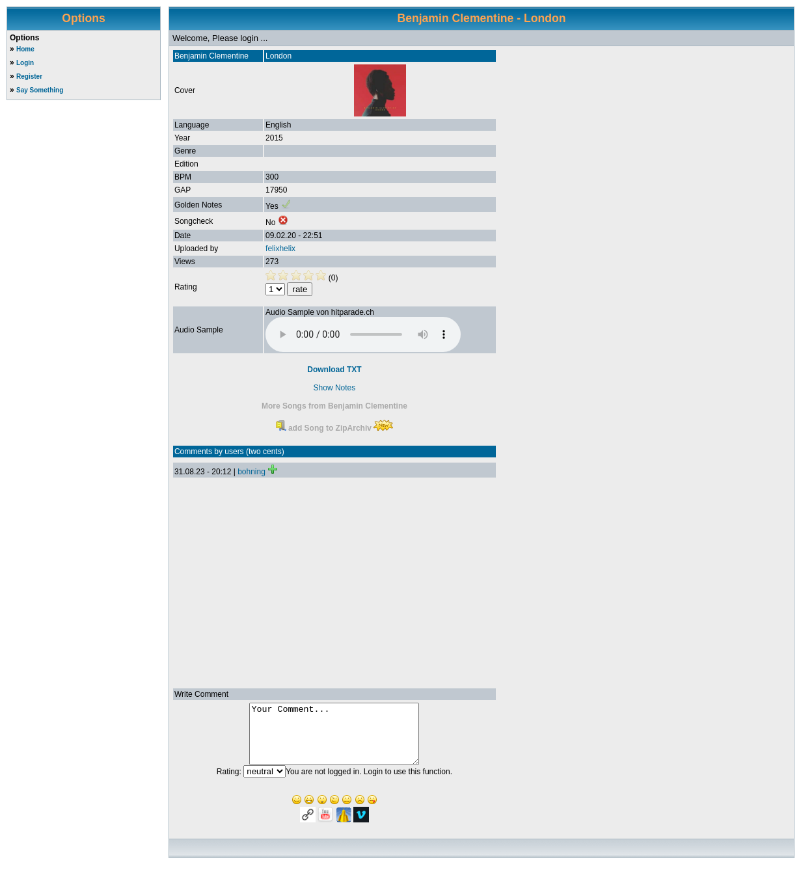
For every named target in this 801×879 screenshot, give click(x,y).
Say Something (39, 90)
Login (25, 62)
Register (29, 76)
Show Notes (335, 387)
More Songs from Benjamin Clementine (334, 406)
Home (25, 49)
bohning (251, 471)
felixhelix (280, 248)
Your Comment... (334, 740)
